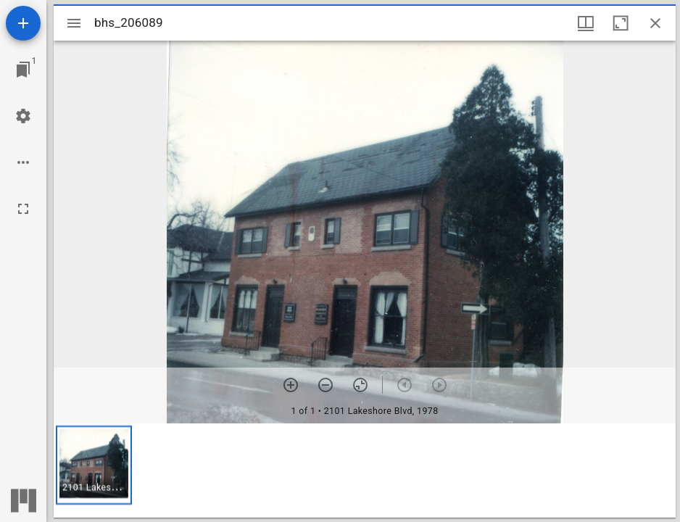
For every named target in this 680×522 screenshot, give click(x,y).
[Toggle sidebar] (74, 23)
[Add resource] (23, 23)
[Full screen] (23, 208)
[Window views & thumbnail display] (585, 23)
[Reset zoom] (360, 385)
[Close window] (655, 23)
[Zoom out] (325, 385)
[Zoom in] (290, 385)
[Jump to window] (23, 69)
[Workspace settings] (23, 116)
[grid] (365, 470)
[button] (93, 465)
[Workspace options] (23, 162)
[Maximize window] (620, 23)
